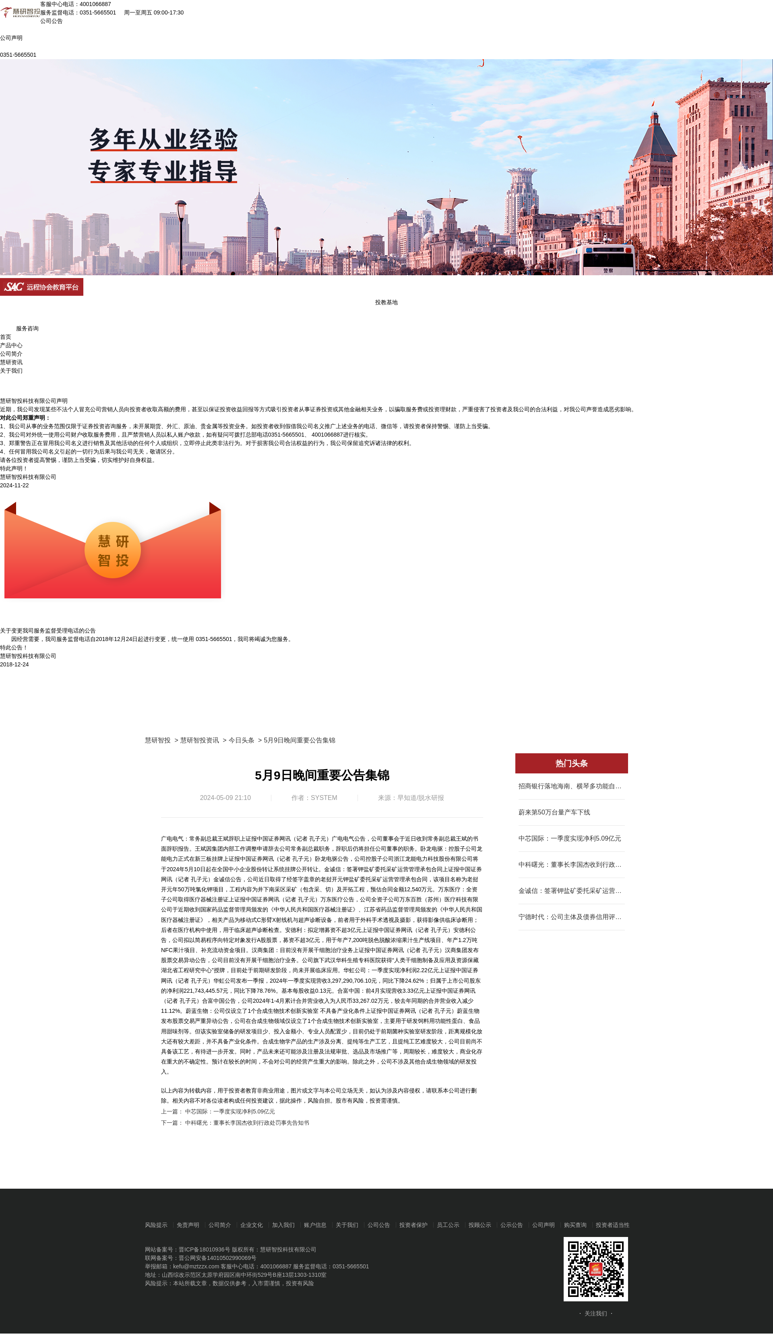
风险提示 (156, 1225)
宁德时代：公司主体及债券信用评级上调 (572, 916)
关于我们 (11, 370)
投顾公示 (480, 1225)
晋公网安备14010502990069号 (217, 1258)
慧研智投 (158, 740)
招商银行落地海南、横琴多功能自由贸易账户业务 (572, 786)
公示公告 (511, 1225)
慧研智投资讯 (199, 740)
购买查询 (575, 1225)
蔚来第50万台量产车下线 (554, 812)
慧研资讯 (11, 362)
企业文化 (251, 1225)
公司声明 (543, 1225)
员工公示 (448, 1225)
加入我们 (283, 1225)
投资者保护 (413, 1225)
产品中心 (11, 345)
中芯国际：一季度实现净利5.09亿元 (230, 1111)
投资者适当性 (613, 1225)
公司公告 (379, 1225)
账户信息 (315, 1225)
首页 (5, 337)
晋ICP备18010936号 (204, 1249)
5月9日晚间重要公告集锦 (299, 740)
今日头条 (241, 740)
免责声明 (188, 1225)
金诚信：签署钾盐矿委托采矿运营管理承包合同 (572, 890)
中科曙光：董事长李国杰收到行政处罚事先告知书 (247, 1122)
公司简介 (11, 353)
